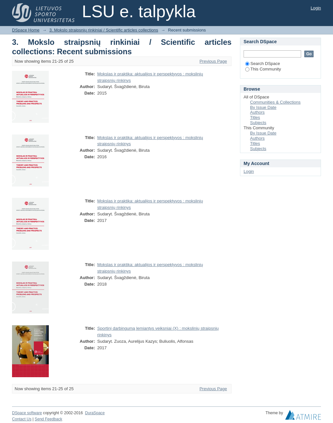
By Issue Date (263, 107)
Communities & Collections (275, 102)
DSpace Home (26, 30)
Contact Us (22, 419)
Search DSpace (262, 63)
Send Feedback (48, 419)
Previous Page (213, 61)
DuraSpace (94, 413)
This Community (263, 69)
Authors (257, 112)
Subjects (258, 122)
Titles (255, 117)
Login (316, 8)
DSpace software (27, 413)
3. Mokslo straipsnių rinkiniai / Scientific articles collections (103, 30)
